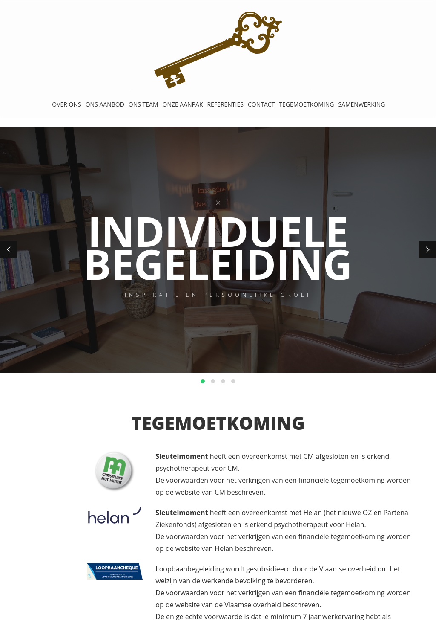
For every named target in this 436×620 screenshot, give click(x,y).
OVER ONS (66, 104)
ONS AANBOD (105, 104)
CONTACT (261, 104)
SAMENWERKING (361, 104)
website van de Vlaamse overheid (228, 604)
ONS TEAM (143, 104)
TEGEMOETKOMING (306, 104)
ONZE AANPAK (183, 104)
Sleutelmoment (181, 456)
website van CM (200, 492)
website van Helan (204, 548)
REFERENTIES (225, 104)
